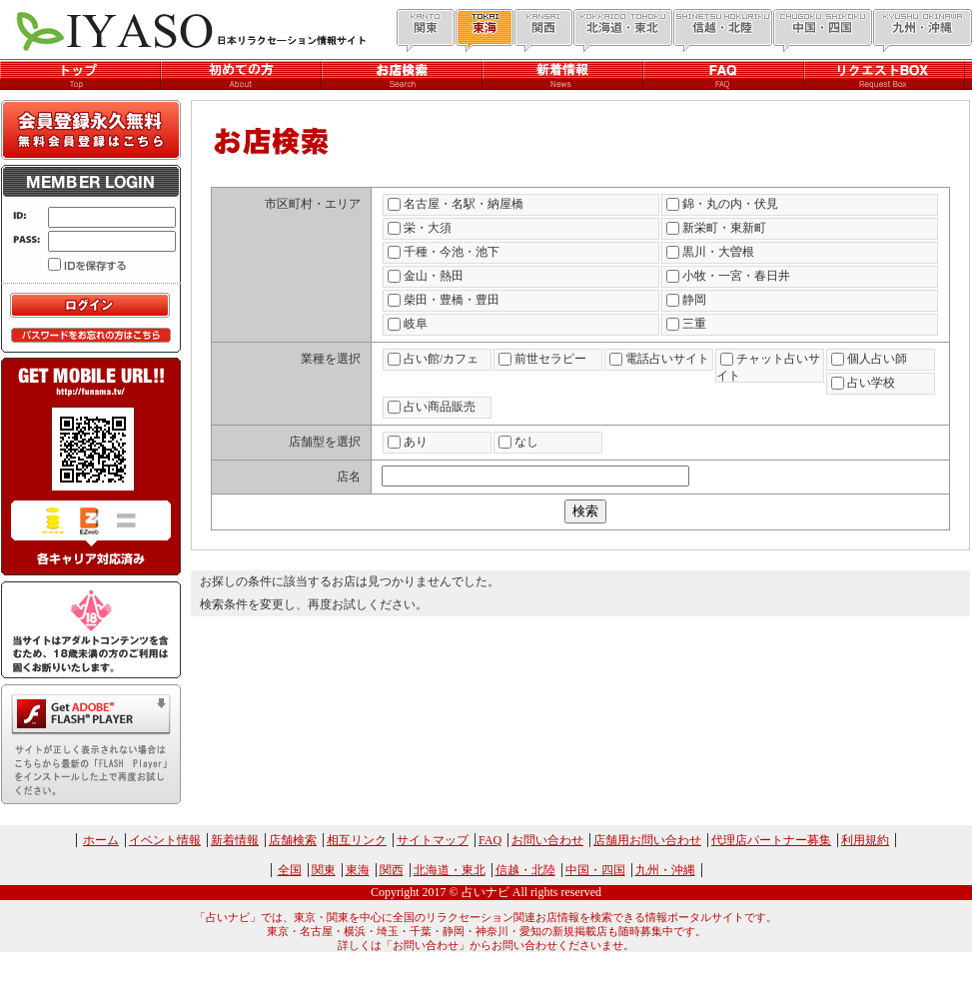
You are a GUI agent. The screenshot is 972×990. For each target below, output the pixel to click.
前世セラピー (542, 359)
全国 (290, 870)
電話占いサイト (659, 359)
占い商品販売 (432, 407)
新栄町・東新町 (716, 228)
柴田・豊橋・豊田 (443, 300)
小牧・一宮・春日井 (728, 276)
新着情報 (235, 840)
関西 (392, 870)
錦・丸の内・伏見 (722, 204)
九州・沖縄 (665, 870)
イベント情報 (165, 840)
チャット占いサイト (768, 367)
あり (408, 442)
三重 (686, 324)
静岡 (686, 300)
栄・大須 (420, 228)
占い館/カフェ (433, 359)
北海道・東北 (450, 870)
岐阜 (408, 324)
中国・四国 (595, 870)
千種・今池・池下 (443, 252)
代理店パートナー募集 (771, 840)
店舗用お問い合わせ (647, 840)
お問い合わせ (547, 840)
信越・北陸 (525, 870)
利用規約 (865, 840)
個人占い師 (869, 359)
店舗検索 (293, 840)
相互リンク (357, 840)
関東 (324, 870)
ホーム (101, 840)
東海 (358, 870)
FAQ (490, 840)
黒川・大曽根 (710, 252)
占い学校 (863, 383)
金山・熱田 (426, 276)
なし (518, 442)
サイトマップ (433, 840)
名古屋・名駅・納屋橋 (455, 204)
